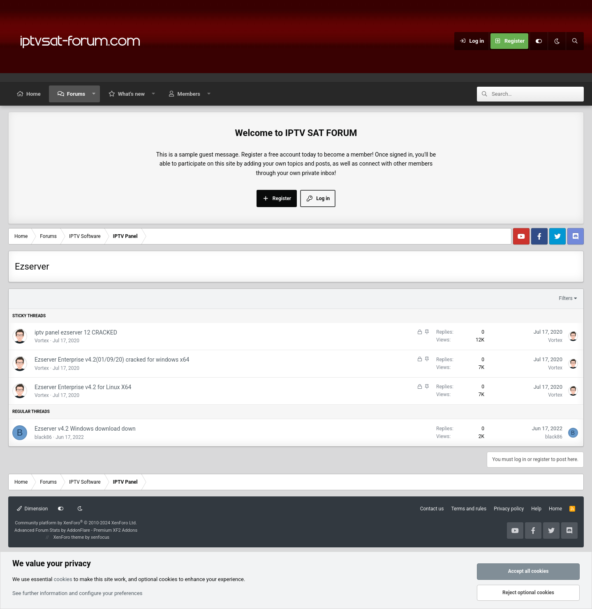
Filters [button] (566, 298)
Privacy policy (509, 509)
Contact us (432, 509)
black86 (43, 437)
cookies (63, 579)
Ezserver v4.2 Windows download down (85, 428)
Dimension (32, 509)
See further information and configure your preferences (77, 593)
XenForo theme (68, 537)
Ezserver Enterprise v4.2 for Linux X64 (83, 387)
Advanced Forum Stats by (75, 530)
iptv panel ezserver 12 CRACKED (76, 332)
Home (33, 94)
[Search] (575, 41)
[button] (94, 93)
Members (189, 94)
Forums (76, 94)
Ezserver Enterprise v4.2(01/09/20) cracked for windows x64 (112, 359)
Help (536, 509)
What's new (131, 94)
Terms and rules (468, 509)
